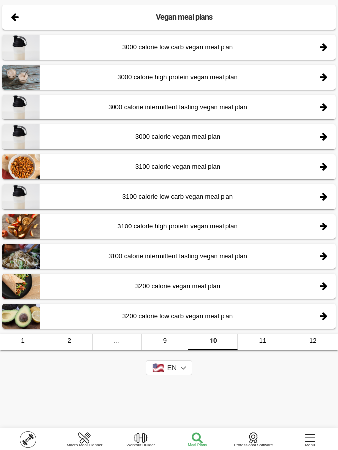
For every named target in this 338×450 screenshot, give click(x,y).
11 (262, 340)
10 (213, 340)
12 (312, 340)
